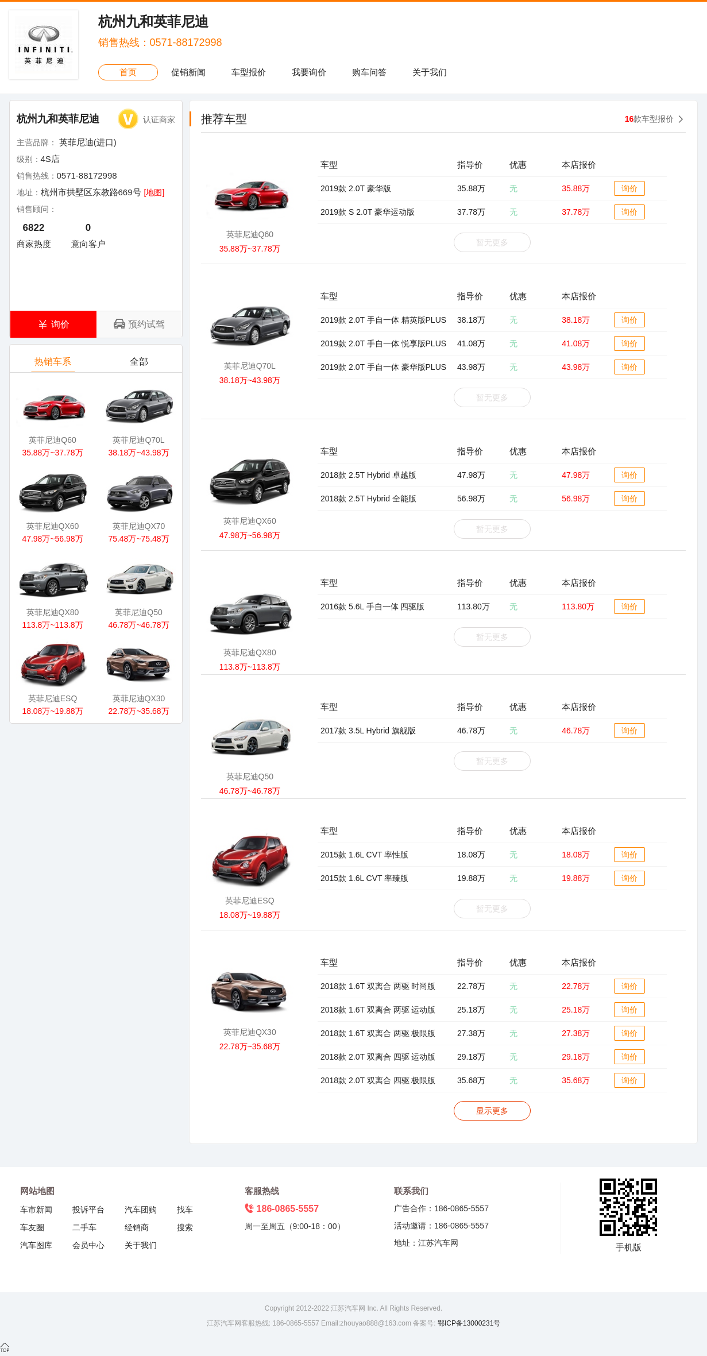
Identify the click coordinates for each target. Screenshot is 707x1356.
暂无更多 (492, 242)
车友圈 (32, 1227)
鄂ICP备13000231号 (468, 1323)
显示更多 (492, 1110)
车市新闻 (36, 1209)
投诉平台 (88, 1209)
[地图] (154, 192)
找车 (185, 1209)
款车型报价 (649, 118)
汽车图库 (36, 1245)
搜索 (185, 1227)
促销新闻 (188, 72)
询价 (629, 188)
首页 (128, 72)
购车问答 (369, 72)
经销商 (137, 1227)
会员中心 (88, 1245)
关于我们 (429, 72)
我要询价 (309, 72)
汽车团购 (141, 1209)
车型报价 (248, 72)
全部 (139, 364)
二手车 (84, 1227)
